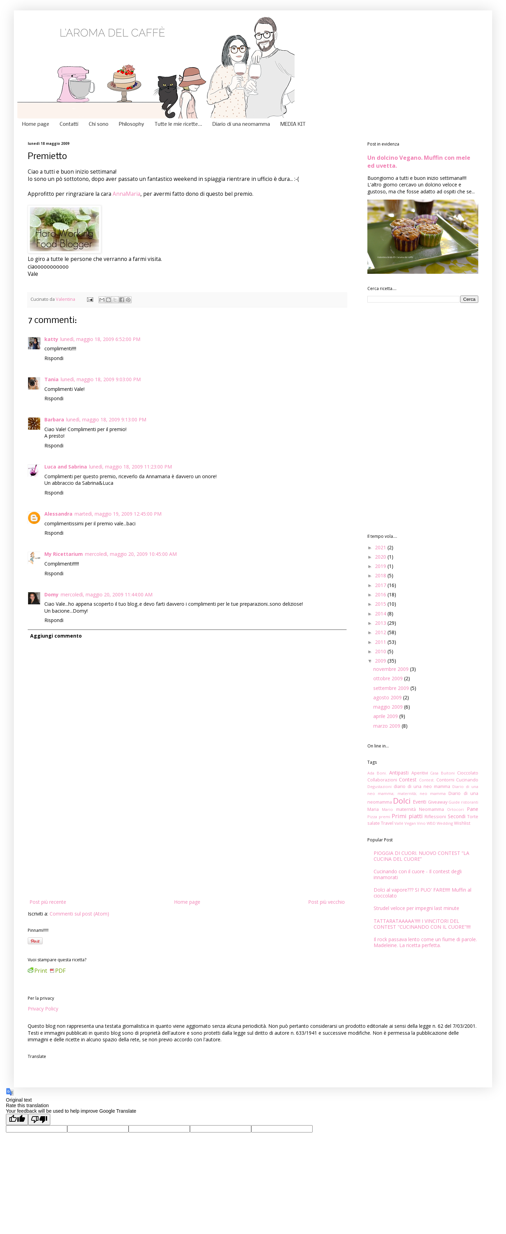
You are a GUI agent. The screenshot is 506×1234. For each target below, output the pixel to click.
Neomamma (431, 809)
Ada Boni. (377, 773)
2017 (381, 585)
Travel (387, 823)
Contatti (69, 124)
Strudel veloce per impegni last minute (416, 908)
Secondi (456, 816)
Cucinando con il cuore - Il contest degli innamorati (418, 874)
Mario (387, 809)
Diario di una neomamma (241, 124)
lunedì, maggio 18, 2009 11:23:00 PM (130, 466)
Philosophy (131, 124)
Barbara (54, 419)
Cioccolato (467, 773)
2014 (381, 613)
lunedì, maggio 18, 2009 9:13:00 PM (106, 419)
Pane (472, 809)
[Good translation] (17, 1119)
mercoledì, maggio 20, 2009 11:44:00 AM (106, 594)
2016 (381, 594)
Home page (35, 124)
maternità (406, 809)
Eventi (419, 801)
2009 (381, 660)
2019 (381, 566)
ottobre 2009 (388, 678)
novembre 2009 (391, 669)
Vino (421, 823)
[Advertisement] (187, 845)
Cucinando (467, 780)
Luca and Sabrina (65, 466)
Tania (51, 379)
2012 (381, 632)
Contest (408, 779)
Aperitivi (419, 773)
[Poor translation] (39, 1119)
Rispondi (53, 358)
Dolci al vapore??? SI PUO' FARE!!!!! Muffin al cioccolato (422, 892)
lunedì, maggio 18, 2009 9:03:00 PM (101, 379)
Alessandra (58, 513)
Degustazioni (379, 786)
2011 (381, 642)
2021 (381, 547)
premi (384, 816)
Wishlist (462, 823)
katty (51, 339)
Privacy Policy (43, 1008)
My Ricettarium (63, 554)
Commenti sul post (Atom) (79, 913)
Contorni (445, 780)
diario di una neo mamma (422, 786)
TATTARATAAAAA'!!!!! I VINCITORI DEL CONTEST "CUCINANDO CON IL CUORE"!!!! (422, 924)
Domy (51, 594)
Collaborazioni (382, 780)
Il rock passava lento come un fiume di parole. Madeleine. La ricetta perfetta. (425, 942)
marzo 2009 (387, 726)
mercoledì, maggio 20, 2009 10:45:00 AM (131, 554)
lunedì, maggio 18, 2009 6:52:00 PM (100, 339)
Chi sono (98, 124)
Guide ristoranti (463, 802)
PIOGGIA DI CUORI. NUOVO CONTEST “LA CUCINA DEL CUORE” (421, 856)
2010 (381, 651)
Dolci (402, 800)
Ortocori (455, 809)
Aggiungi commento (56, 635)
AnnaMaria (126, 194)
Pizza (372, 816)
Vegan (410, 823)
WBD (431, 823)
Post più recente (47, 902)
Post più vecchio (326, 902)
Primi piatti (407, 816)
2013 (381, 623)
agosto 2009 (388, 697)
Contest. (427, 779)
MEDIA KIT (293, 124)
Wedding (445, 823)
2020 (381, 556)
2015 (381, 604)
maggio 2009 (388, 706)
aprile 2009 (386, 716)
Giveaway (437, 802)
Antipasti (399, 772)
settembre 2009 (391, 688)
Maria (373, 809)
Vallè (398, 823)
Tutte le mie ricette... (178, 124)
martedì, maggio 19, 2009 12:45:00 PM (118, 513)
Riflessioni (435, 817)
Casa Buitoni (442, 773)
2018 (381, 575)
